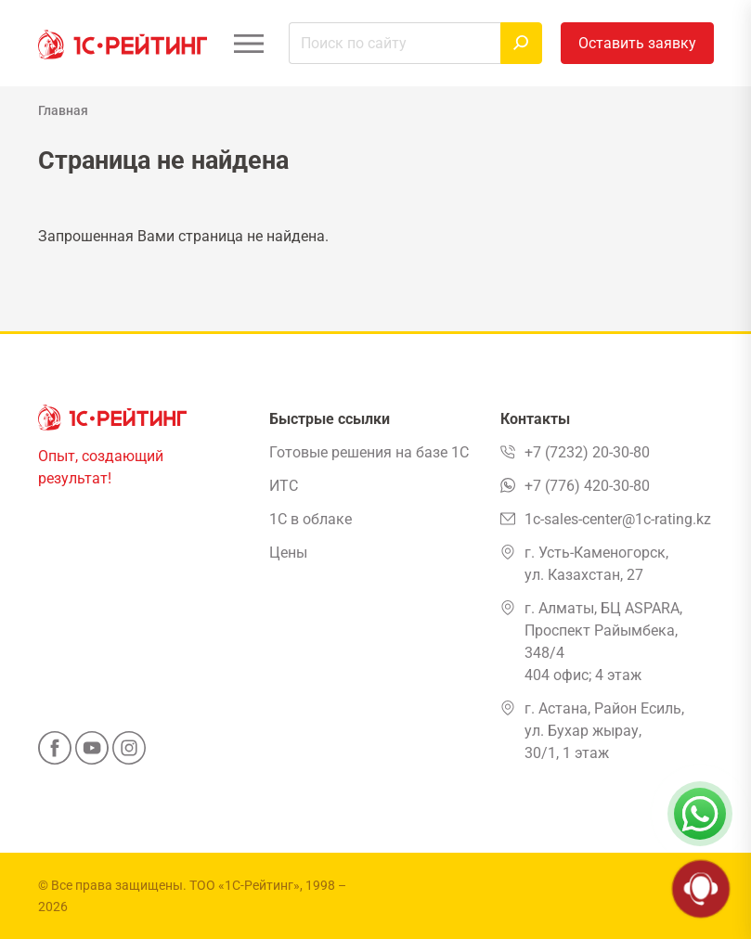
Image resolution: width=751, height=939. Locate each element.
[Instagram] (129, 753)
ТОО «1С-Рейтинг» (244, 885)
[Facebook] (54, 753)
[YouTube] (92, 753)
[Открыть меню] (249, 43)
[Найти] (521, 43)
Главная (63, 110)
